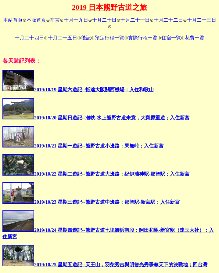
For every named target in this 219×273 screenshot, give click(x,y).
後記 (86, 37)
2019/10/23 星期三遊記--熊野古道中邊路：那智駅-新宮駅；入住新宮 (91, 202)
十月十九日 (76, 20)
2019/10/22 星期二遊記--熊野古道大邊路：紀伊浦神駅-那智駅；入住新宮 (95, 174)
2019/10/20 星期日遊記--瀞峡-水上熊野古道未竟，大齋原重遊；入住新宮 (95, 117)
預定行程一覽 (109, 37)
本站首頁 (13, 20)
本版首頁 (36, 20)
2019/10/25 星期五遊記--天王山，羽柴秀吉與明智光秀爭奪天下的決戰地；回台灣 (104, 264)
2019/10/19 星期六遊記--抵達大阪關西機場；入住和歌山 (78, 89)
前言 (55, 20)
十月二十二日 (168, 20)
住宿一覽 (171, 37)
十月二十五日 (62, 37)
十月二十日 (104, 20)
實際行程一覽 (142, 37)
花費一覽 (194, 37)
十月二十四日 (29, 37)
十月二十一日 (135, 20)
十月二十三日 (201, 20)
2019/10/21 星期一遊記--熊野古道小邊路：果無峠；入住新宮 (82, 145)
